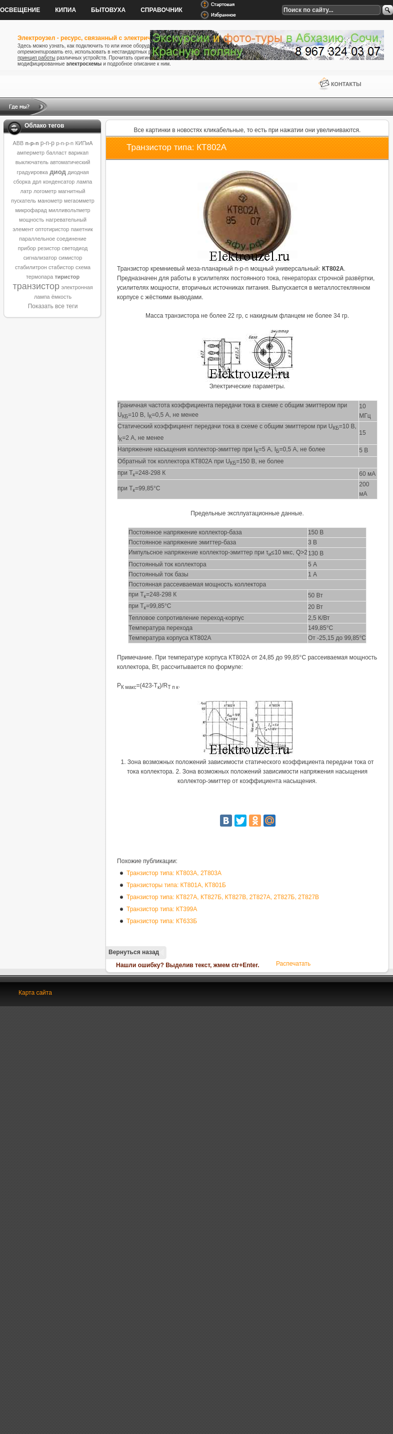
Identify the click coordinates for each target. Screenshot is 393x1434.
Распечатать (293, 963)
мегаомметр (79, 201)
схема (83, 267)
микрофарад (30, 210)
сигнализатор (40, 258)
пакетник (82, 229)
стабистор (61, 267)
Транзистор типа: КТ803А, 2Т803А (174, 873)
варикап (78, 153)
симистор (70, 258)
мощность (31, 220)
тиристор (67, 277)
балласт (56, 153)
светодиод (75, 248)
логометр (45, 191)
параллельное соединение (52, 239)
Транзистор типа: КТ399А (161, 909)
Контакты (346, 84)
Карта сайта (35, 992)
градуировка (32, 172)
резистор (49, 248)
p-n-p (47, 143)
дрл (37, 182)
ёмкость (62, 297)
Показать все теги (53, 306)
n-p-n (32, 143)
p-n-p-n (65, 143)
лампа (84, 182)
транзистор (36, 286)
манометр (50, 201)
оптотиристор (53, 229)
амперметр (30, 153)
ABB (18, 143)
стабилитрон (31, 267)
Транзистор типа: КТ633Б (161, 921)
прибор (27, 248)
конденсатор (58, 182)
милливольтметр (69, 210)
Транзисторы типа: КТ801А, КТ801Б (176, 885)
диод (58, 172)
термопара (39, 277)
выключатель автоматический (53, 162)
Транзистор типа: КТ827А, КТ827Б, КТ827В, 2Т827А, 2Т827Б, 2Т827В (222, 897)
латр (26, 191)
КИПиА (83, 143)
